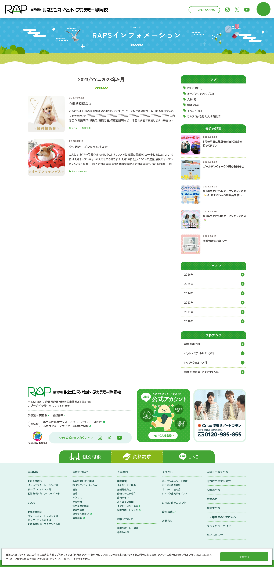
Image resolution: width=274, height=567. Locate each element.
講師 (75, 489)
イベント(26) (194, 111)
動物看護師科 (192, 344)
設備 (75, 493)
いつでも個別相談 (171, 485)
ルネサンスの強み (126, 485)
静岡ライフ (123, 498)
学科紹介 (33, 472)
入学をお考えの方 (217, 472)
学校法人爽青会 (81, 514)
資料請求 (167, 512)
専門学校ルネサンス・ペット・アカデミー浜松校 (72, 422)
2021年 (188, 312)
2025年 (188, 284)
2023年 (188, 302)
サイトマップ (215, 535)
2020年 (188, 321)
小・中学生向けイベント (175, 493)
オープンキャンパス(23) (200, 94)
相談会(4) (193, 105)
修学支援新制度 (81, 506)
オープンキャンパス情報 (175, 481)
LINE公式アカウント (174, 503)
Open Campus (206, 9)
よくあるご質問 (125, 502)
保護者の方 (213, 490)
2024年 (188, 293)
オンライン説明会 (171, 489)
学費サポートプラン (127, 510)
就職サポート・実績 (127, 528)
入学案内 (122, 472)
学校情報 (77, 502)
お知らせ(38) (194, 88)
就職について (125, 519)
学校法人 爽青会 (37, 415)
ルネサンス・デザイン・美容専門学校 (66, 426)
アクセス (77, 498)
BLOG (31, 503)
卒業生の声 (123, 532)
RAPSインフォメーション (86, 485)
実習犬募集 (78, 510)
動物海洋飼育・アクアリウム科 (201, 372)
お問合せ (167, 521)
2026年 (188, 274)
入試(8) (191, 99)
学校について (81, 472)
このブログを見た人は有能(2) (204, 116)
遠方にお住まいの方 (219, 481)
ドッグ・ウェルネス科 (195, 363)
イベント (167, 472)
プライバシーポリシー (220, 526)
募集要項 (122, 481)
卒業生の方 (213, 508)
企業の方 (212, 499)
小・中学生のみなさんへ (221, 517)
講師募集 (58, 415)
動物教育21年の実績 (83, 481)
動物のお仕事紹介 (126, 493)
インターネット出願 (127, 506)
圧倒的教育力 (124, 489)
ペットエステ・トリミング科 (199, 353)
